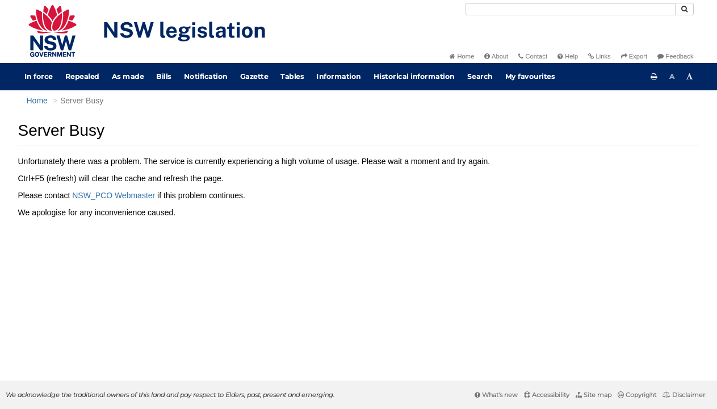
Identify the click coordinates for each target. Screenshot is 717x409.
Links (599, 56)
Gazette (254, 76)
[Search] (571, 9)
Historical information (414, 76)
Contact (532, 56)
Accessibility (546, 395)
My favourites (530, 76)
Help (567, 56)
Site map (593, 395)
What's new (496, 395)
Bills (163, 76)
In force (38, 76)
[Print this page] (654, 76)
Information (338, 76)
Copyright (637, 395)
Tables (292, 76)
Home (462, 56)
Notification (206, 76)
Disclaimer (684, 395)
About (496, 56)
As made (128, 76)
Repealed (82, 76)
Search (480, 76)
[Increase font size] (689, 76)
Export (634, 56)
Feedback (675, 56)
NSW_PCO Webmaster (113, 195)
